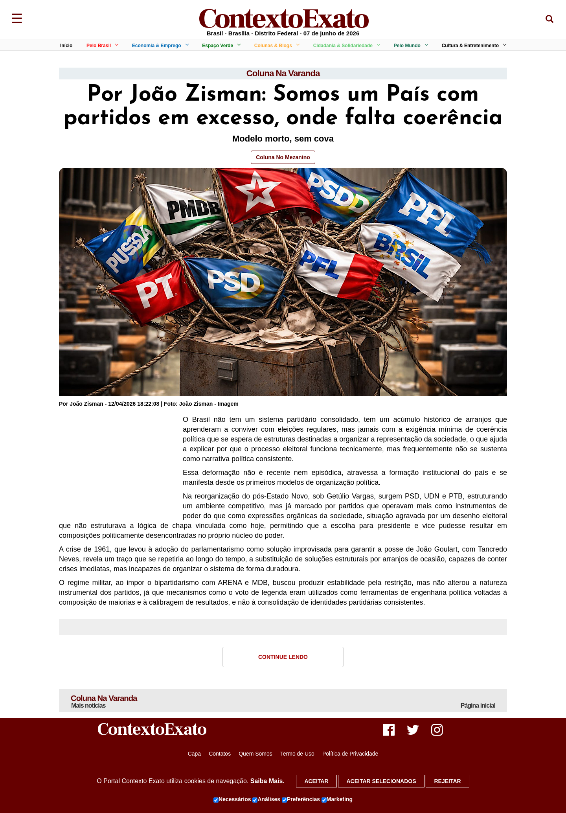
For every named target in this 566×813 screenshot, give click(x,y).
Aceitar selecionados (381, 781)
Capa (194, 755)
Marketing (337, 799)
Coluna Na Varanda (283, 73)
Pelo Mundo (409, 45)
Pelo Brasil (101, 45)
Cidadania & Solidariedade (345, 45)
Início (66, 45)
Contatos (220, 755)
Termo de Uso (297, 755)
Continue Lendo (283, 658)
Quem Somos (255, 755)
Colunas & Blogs (275, 45)
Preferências (301, 799)
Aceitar (316, 781)
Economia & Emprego (159, 45)
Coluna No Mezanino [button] (283, 158)
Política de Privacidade (350, 755)
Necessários (232, 799)
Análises (266, 799)
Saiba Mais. (267, 781)
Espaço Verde (220, 45)
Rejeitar (447, 781)
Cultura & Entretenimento (473, 45)
